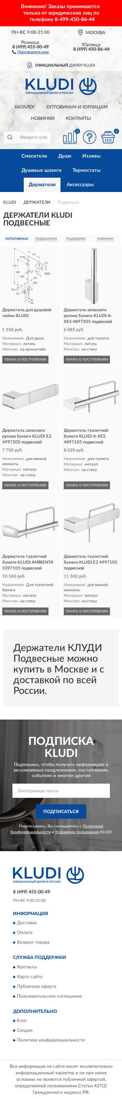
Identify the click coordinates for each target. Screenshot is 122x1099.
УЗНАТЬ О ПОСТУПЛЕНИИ (25, 359)
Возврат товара (33, 942)
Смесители (34, 156)
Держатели (42, 184)
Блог (22, 1020)
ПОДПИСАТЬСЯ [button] (61, 812)
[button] (30, 52)
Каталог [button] (25, 107)
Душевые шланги (41, 170)
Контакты (78, 118)
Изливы (91, 156)
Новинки (43, 118)
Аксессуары (80, 184)
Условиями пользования (77, 832)
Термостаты (87, 170)
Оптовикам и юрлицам (77, 107)
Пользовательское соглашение (49, 996)
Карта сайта (29, 977)
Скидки (25, 1030)
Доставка (27, 923)
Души (64, 156)
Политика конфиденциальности (51, 1040)
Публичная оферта (36, 986)
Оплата (25, 933)
